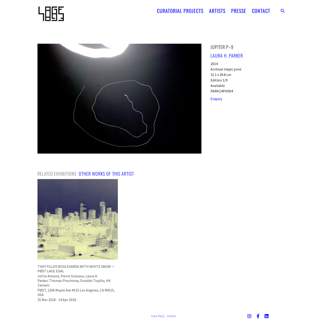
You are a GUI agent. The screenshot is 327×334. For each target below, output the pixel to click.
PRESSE (238, 9)
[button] (283, 9)
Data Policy (158, 316)
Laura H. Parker (227, 55)
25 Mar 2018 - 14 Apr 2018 (56, 299)
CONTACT (261, 9)
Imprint (171, 316)
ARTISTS (217, 9)
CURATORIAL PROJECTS (180, 9)
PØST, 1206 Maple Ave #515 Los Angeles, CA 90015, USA (76, 292)
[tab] (57, 173)
